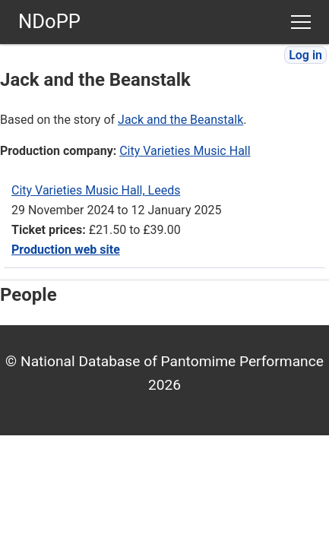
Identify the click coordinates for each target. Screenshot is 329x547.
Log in (305, 55)
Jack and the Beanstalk (180, 119)
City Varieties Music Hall (184, 151)
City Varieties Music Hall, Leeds (95, 190)
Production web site (65, 249)
